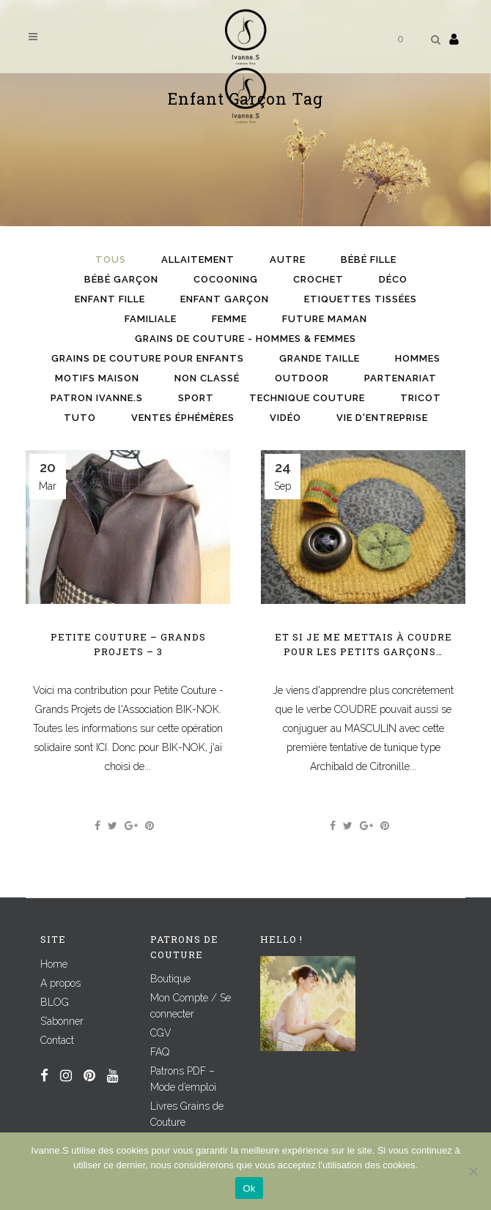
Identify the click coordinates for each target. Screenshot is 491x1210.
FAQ (159, 1052)
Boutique (170, 979)
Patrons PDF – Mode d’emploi (183, 1079)
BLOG (54, 1002)
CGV (160, 1033)
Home (53, 964)
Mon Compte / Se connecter (190, 1006)
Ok (249, 1188)
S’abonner (62, 1021)
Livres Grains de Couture (187, 1114)
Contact (57, 1040)
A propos (60, 983)
